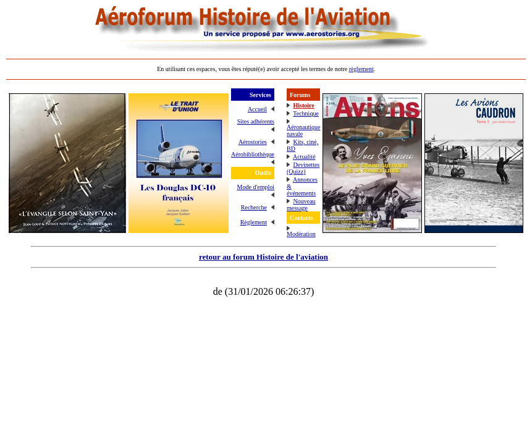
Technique (306, 113)
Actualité (304, 156)
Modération (301, 234)
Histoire (303, 105)
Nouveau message (301, 204)
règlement (361, 69)
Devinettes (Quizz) (303, 168)
